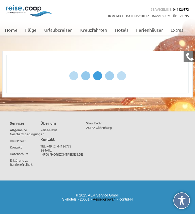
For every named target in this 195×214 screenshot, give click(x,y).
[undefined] (181, 200)
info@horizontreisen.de (61, 154)
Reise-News (48, 130)
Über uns (181, 16)
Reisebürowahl (104, 199)
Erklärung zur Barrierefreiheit (21, 162)
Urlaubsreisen (58, 29)
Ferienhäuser (149, 29)
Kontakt (115, 16)
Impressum (161, 16)
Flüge (31, 29)
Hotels (121, 29)
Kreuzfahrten (93, 29)
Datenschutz (137, 16)
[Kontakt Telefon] (189, 56)
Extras (177, 29)
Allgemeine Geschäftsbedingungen (27, 132)
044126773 (181, 9)
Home (11, 29)
